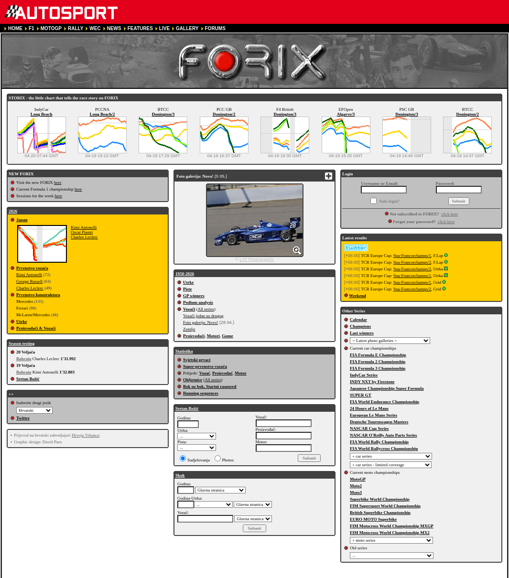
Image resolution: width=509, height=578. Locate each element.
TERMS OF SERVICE (135, 574)
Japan (22, 219)
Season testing (21, 343)
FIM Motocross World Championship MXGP (391, 526)
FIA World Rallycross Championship (384, 448)
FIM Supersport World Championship (385, 505)
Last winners (362, 333)
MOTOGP (51, 28)
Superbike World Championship (380, 499)
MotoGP (358, 479)
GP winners (194, 295)
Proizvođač (222, 373)
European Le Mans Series (373, 415)
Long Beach (42, 114)
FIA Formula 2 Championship (377, 361)
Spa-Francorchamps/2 (412, 262)
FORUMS (215, 28)
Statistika (184, 351)
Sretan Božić (28, 378)
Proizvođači (194, 335)
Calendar (358, 319)
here (58, 182)
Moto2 (356, 485)
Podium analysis (198, 302)
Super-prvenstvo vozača (205, 366)
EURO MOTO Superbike (373, 519)
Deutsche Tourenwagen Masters (379, 421)
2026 (13, 211)
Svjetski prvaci (196, 359)
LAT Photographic (256, 259)
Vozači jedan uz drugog (203, 315)
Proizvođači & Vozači (35, 328)
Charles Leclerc (84, 237)
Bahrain (24, 358)
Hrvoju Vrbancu (85, 435)
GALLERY (187, 28)
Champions (360, 326)
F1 (31, 28)
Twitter (23, 418)
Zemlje (189, 329)
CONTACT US (271, 574)
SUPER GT (360, 395)
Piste (187, 289)
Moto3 (356, 492)
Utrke (21, 321)
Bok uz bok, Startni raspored (210, 386)
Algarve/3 (346, 114)
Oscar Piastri (82, 232)
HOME (15, 28)
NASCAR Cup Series (369, 428)
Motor (241, 373)
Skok (180, 475)
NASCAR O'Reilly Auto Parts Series (383, 435)
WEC (94, 28)
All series (205, 309)
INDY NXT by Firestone (372, 381)
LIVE (164, 28)
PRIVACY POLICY (185, 574)
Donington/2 (224, 114)
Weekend (357, 295)
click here (449, 214)
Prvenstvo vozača (32, 268)
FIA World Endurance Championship (384, 401)
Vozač (204, 373)
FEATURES (140, 28)
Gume (227, 335)
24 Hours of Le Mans (369, 408)
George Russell (29, 281)
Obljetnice (192, 379)
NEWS (114, 28)
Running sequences (200, 393)
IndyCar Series (364, 375)
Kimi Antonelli (84, 227)
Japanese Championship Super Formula (387, 388)
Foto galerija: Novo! (200, 322)
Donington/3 (163, 114)
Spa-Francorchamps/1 (412, 255)
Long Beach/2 (102, 114)
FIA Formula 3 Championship (377, 368)
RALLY (75, 28)
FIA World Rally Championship (379, 441)
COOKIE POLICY (230, 574)
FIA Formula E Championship (378, 355)
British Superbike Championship (380, 512)
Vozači (189, 309)
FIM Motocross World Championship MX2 (390, 532)
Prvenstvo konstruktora (38, 294)
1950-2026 (184, 273)
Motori (213, 335)
